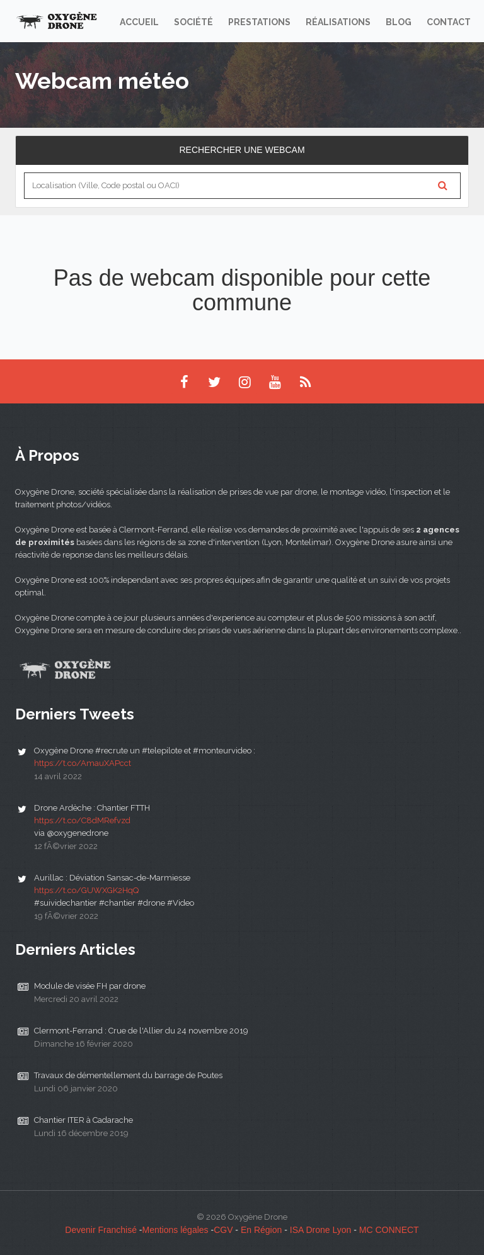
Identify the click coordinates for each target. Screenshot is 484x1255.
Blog (399, 22)
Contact (449, 22)
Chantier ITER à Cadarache (83, 1120)
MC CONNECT (389, 1230)
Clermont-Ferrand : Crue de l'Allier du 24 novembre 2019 (141, 1030)
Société (193, 22)
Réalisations (338, 22)
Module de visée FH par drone (90, 986)
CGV (223, 1230)
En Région (261, 1230)
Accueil (139, 22)
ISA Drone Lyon (321, 1230)
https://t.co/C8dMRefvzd (82, 820)
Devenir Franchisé (101, 1230)
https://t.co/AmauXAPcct (82, 763)
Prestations (259, 22)
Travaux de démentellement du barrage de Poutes (128, 1075)
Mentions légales (175, 1230)
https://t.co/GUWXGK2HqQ (86, 890)
